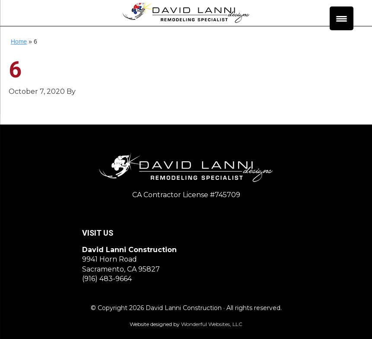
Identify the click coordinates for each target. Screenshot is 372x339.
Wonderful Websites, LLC (211, 324)
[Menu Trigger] (341, 18)
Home (19, 41)
